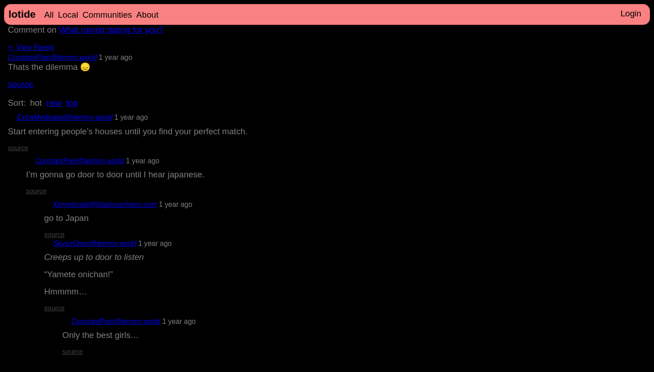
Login (630, 13)
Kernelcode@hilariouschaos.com (105, 204)
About (147, 15)
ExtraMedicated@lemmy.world (65, 117)
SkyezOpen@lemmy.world (94, 243)
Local (68, 15)
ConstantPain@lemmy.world (52, 57)
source (20, 84)
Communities (107, 15)
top (72, 103)
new (54, 103)
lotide (22, 14)
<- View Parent (31, 47)
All (49, 15)
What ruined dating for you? (111, 29)
